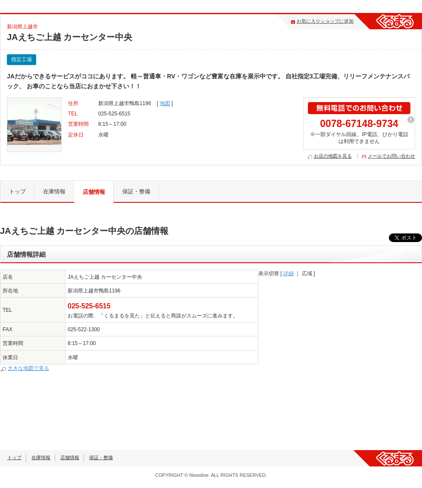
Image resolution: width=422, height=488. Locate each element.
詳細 (288, 273)
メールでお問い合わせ (391, 156)
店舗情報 (94, 192)
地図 (165, 103)
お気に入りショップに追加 (325, 21)
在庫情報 (54, 191)
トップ (17, 191)
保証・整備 (136, 191)
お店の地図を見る (333, 156)
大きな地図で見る (28, 368)
